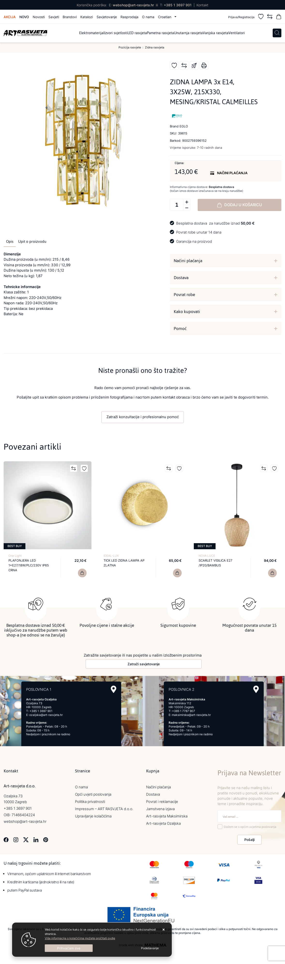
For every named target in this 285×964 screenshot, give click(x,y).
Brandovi (70, 17)
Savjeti (53, 17)
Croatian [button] (165, 17)
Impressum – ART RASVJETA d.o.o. (104, 808)
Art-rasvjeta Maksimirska (167, 816)
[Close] (69, 948)
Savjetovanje (107, 17)
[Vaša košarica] (278, 17)
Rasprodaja (129, 17)
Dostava (181, 277)
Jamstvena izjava (160, 808)
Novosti (39, 17)
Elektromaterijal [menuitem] (91, 33)
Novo (24, 17)
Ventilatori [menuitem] (236, 33)
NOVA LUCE (207, 555)
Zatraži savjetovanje (144, 664)
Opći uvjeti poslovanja (93, 794)
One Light (15, 555)
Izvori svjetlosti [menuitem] (116, 33)
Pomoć (180, 328)
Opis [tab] (9, 241)
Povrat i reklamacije (162, 801)
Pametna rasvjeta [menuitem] (160, 33)
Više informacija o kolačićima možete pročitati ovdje (80, 938)
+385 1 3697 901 (178, 5)
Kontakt (202, 5)
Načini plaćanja (188, 261)
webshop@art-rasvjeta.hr (133, 5)
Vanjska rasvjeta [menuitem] (215, 33)
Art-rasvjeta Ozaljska (163, 823)
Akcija (10, 17)
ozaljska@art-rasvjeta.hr (46, 714)
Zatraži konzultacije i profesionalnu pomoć (142, 417)
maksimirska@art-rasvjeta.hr (191, 714)
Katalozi (86, 17)
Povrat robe (184, 294)
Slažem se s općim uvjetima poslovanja (250, 827)
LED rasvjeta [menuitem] (137, 33)
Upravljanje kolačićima (93, 816)
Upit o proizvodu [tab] (32, 241)
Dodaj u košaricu (239, 205)
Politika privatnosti (90, 801)
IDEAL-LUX (111, 555)
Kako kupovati (187, 311)
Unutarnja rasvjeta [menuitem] (188, 33)
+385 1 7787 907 (183, 711)
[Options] (150, 948)
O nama (148, 17)
